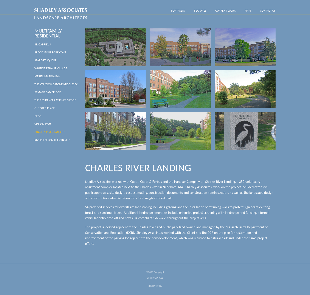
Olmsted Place (44, 108)
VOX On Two (42, 124)
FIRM (248, 10)
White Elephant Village (50, 68)
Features (200, 10)
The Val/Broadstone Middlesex (56, 84)
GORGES (158, 277)
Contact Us (268, 10)
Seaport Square (45, 60)
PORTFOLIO (178, 10)
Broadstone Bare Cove (50, 52)
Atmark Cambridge (47, 92)
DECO (37, 116)
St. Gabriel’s (42, 44)
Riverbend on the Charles (52, 140)
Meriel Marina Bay (47, 76)
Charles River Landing (49, 132)
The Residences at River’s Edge (55, 100)
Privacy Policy (155, 285)
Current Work (225, 10)
